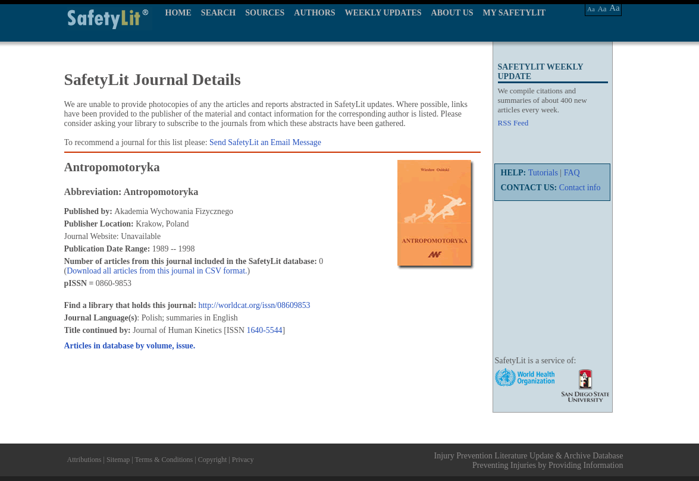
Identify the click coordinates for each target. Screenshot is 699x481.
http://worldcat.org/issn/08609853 (255, 305)
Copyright (212, 459)
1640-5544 (264, 330)
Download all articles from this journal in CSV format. (157, 270)
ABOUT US (452, 12)
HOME (178, 12)
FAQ (572, 172)
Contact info (580, 187)
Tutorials (543, 172)
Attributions (84, 459)
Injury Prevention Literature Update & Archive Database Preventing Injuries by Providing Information (528, 460)
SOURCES (264, 12)
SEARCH (218, 12)
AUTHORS (314, 12)
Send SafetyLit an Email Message (265, 142)
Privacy (243, 459)
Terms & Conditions (163, 459)
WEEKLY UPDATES (383, 12)
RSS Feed (513, 122)
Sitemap (118, 459)
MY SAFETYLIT (514, 12)
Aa (591, 8)
